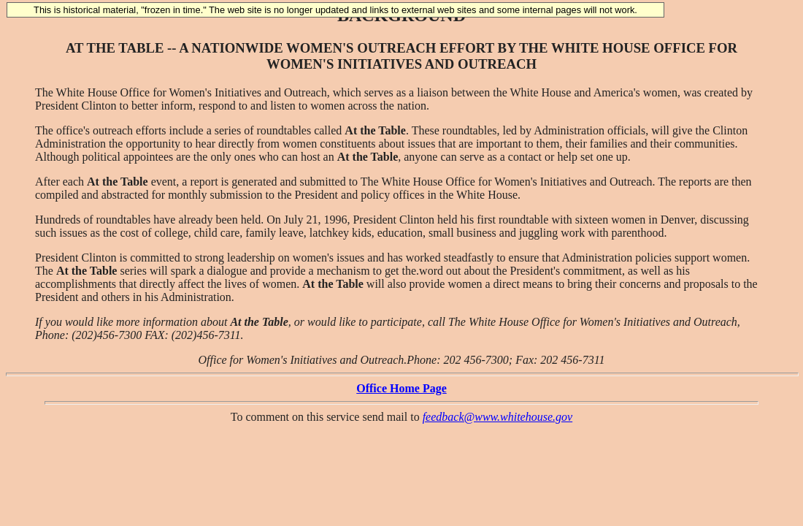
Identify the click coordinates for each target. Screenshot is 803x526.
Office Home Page (401, 388)
